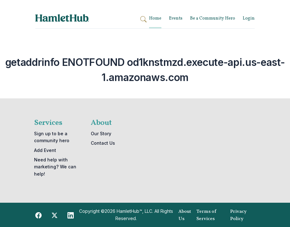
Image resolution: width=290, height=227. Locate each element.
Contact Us (103, 143)
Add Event (45, 150)
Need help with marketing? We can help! (55, 167)
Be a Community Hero (212, 18)
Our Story (101, 133)
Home (155, 18)
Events (176, 18)
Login (249, 18)
